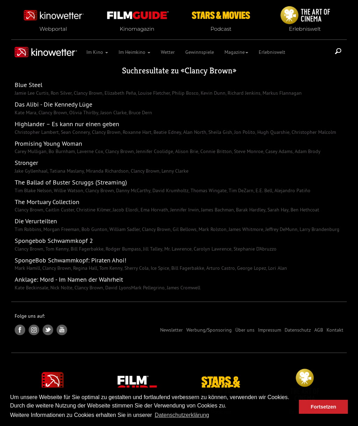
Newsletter (171, 330)
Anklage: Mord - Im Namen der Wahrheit (69, 279)
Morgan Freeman (60, 229)
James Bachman (217, 210)
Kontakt (335, 330)
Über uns (245, 330)
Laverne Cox (89, 151)
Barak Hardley (250, 210)
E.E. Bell (263, 190)
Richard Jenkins (243, 93)
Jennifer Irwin (184, 210)
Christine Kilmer (92, 210)
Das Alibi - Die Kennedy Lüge (53, 104)
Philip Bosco (185, 93)
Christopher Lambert (37, 132)
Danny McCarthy (132, 190)
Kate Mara (25, 112)
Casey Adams (278, 151)
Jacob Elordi (124, 210)
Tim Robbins (28, 229)
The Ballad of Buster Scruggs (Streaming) (71, 182)
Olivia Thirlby (83, 112)
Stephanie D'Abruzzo (254, 249)
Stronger (26, 163)
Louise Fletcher (153, 93)
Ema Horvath (153, 210)
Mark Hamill (27, 268)
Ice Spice (159, 268)
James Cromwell (182, 287)
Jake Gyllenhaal (31, 171)
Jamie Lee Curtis (32, 93)
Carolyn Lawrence (211, 249)
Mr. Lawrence (177, 249)
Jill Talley (152, 249)
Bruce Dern (139, 112)
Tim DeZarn (240, 190)
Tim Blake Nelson (33, 190)
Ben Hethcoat (304, 210)
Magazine (236, 52)
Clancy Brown (208, 70)
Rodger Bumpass (122, 249)
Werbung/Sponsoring (209, 330)
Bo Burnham (61, 151)
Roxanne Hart (136, 132)
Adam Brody (307, 151)
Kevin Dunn (212, 93)
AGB (318, 330)
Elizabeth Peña (119, 93)
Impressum (269, 330)
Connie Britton (215, 151)
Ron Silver (60, 93)
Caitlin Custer (59, 210)
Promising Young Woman (48, 143)
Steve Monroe (247, 151)
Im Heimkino (134, 52)
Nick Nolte (60, 287)
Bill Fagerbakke (86, 249)
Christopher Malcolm (313, 132)
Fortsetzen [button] (323, 407)
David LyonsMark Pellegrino (134, 287)
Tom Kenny (56, 249)
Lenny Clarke (174, 171)
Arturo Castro (220, 268)
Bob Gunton (93, 229)
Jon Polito (244, 132)
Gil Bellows (183, 229)
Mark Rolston (212, 229)
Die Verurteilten (36, 221)
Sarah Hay (277, 210)
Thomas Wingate (208, 190)
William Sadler (124, 229)
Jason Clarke (113, 112)
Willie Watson (67, 190)
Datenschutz (298, 330)
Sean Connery (74, 132)
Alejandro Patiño (291, 190)
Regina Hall (84, 268)
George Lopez (251, 268)
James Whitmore (245, 229)
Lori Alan (277, 268)
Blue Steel (28, 85)
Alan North (194, 132)
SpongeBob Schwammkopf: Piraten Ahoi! (70, 260)
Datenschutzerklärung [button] (182, 415)
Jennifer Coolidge (154, 151)
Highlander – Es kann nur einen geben (67, 124)
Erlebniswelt (272, 52)
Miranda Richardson (107, 171)
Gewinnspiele (199, 52)
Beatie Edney (166, 132)
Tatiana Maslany (66, 171)
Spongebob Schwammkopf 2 (54, 241)
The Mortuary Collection (47, 202)
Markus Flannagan (281, 93)
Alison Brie (186, 151)
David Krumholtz (169, 190)
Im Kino (97, 52)
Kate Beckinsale (31, 287)
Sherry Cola (136, 268)
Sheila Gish (219, 132)
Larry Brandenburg (318, 229)
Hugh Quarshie (272, 132)
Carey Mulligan (30, 151)
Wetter (168, 52)
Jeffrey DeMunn (281, 229)
